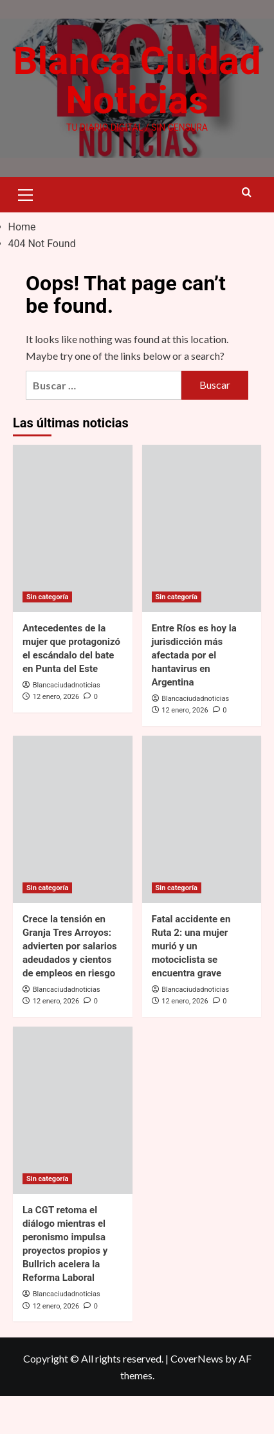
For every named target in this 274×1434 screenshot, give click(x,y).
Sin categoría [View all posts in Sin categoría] (47, 634)
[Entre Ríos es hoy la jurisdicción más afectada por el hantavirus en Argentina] (202, 565)
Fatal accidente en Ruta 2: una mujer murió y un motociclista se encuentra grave (191, 983)
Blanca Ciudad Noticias (137, 99)
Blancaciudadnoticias (66, 722)
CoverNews (196, 1396)
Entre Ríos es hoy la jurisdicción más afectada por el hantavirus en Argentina (194, 692)
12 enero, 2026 (56, 735)
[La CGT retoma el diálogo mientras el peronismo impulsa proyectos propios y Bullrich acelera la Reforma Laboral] (72, 1147)
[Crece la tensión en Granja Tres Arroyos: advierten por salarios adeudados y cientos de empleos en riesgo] (72, 856)
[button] (26, 230)
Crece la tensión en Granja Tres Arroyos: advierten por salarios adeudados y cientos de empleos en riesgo (70, 983)
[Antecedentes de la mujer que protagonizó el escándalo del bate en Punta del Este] (72, 565)
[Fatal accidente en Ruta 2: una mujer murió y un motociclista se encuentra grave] (202, 856)
